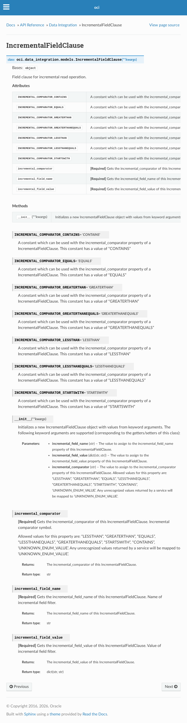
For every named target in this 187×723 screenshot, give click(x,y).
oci (96, 8)
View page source (164, 25)
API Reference (32, 25)
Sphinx (30, 714)
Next (171, 687)
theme (55, 714)
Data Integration (63, 25)
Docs (10, 25)
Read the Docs (95, 714)
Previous (19, 687)
